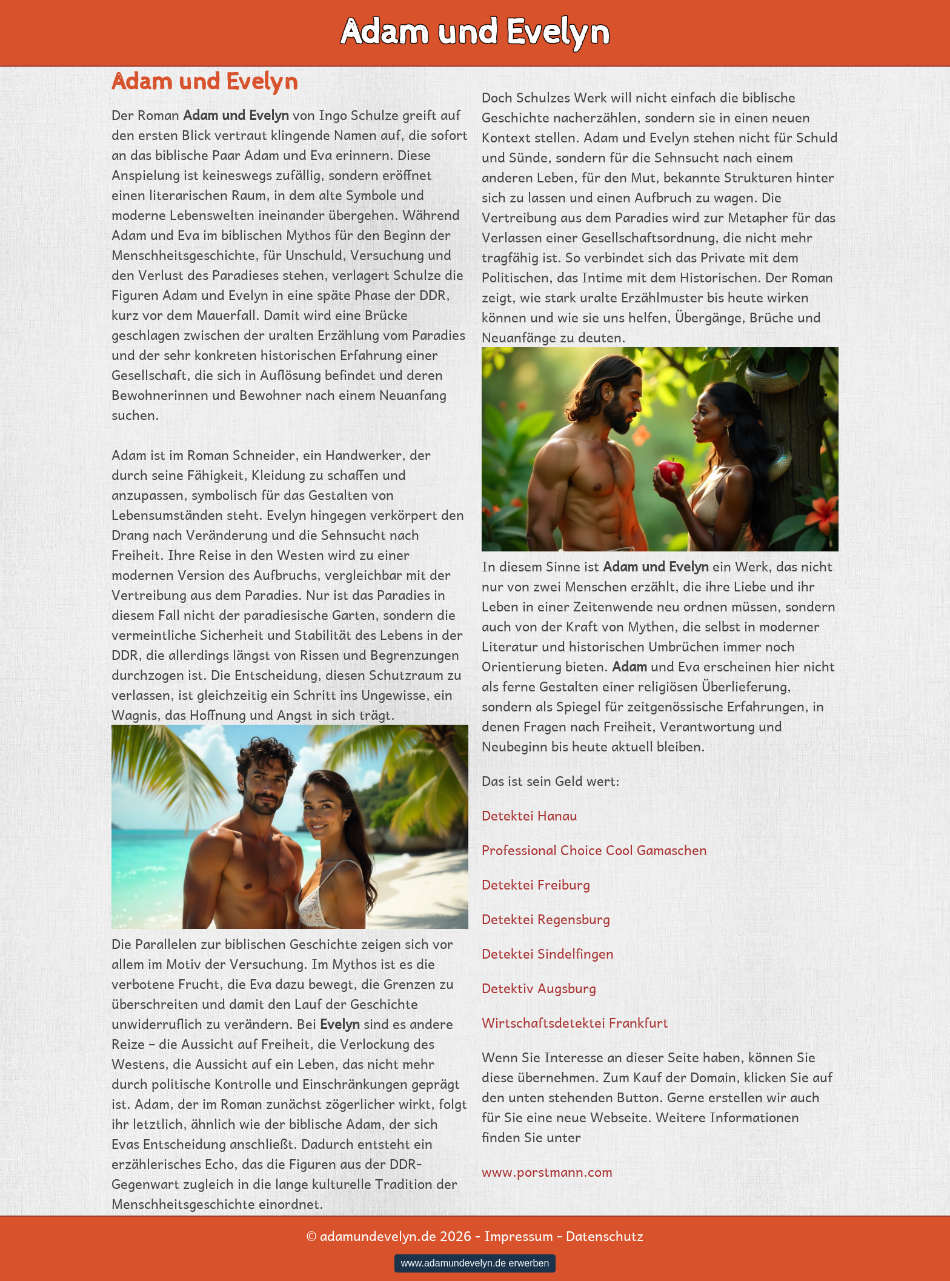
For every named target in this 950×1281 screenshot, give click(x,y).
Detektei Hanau (529, 815)
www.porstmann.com (547, 1171)
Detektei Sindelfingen (548, 953)
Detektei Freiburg (536, 884)
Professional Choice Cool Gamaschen (594, 849)
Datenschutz (604, 1235)
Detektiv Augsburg (539, 987)
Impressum (518, 1235)
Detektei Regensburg (546, 918)
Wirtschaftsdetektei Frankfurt (575, 1022)
